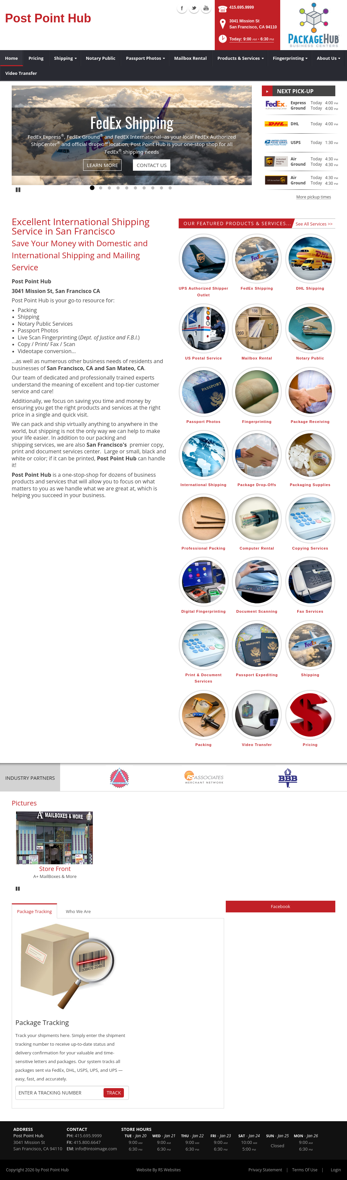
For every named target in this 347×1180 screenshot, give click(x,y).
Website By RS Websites (159, 1170)
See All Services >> (314, 224)
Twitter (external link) (194, 8)
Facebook (280, 906)
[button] (245, 41)
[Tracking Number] (60, 1092)
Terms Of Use (305, 1170)
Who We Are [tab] (78, 911)
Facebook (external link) (182, 8)
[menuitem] (11, 58)
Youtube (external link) (206, 8)
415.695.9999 (241, 7)
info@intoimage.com (96, 1149)
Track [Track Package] (114, 1092)
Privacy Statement (265, 1170)
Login (336, 1170)
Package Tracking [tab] (34, 911)
